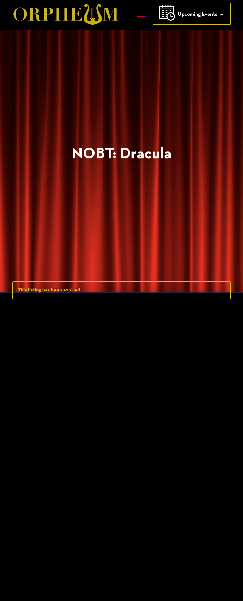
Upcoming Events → (191, 15)
